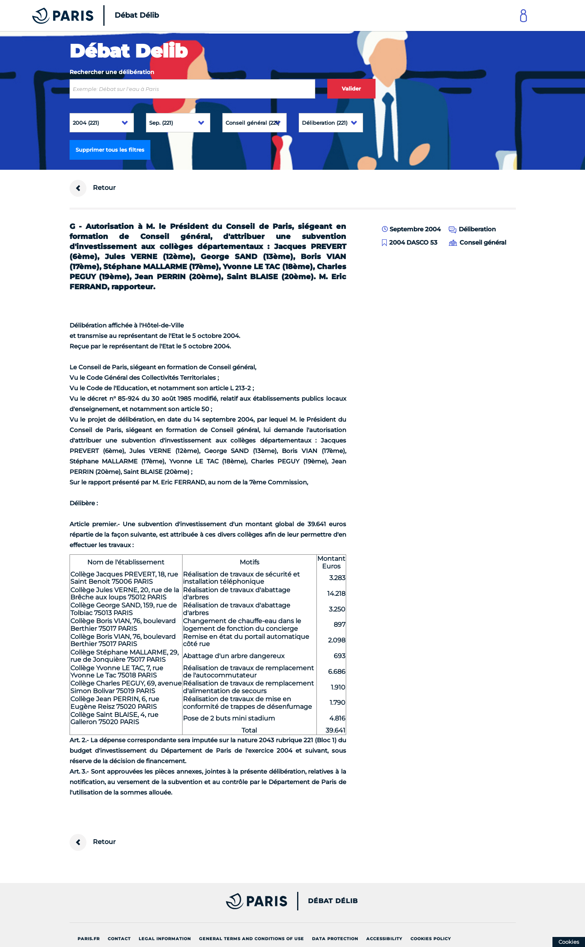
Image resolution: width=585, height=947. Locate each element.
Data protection (335, 938)
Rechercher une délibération (112, 72)
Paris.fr (89, 938)
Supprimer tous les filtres (110, 149)
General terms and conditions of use (251, 938)
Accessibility (384, 938)
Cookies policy (431, 938)
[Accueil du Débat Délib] (84, 15)
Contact (119, 938)
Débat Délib (333, 901)
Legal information (165, 938)
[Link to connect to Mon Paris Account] (523, 15)
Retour (93, 188)
